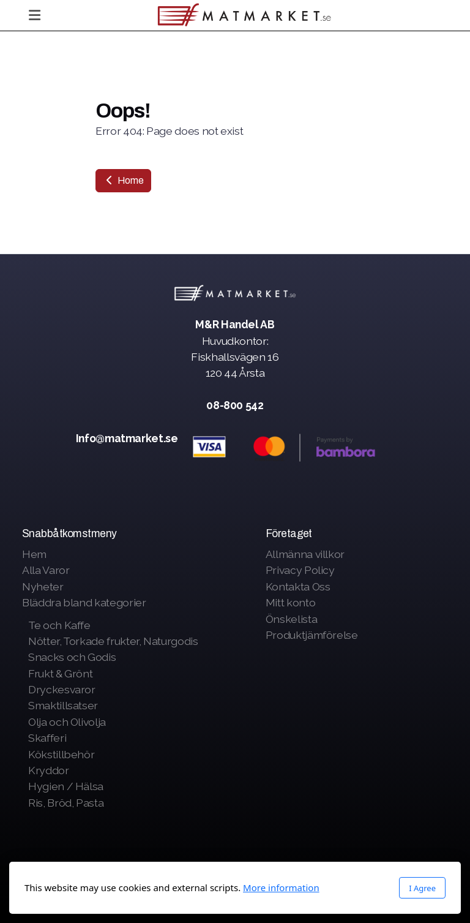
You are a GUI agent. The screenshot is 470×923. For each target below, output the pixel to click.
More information (281, 887)
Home (123, 180)
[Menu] (34, 15)
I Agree (422, 888)
